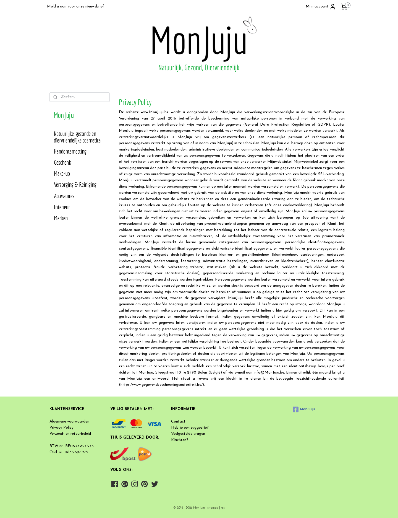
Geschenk (62, 162)
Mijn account (321, 6)
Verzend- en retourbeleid (70, 434)
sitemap (212, 507)
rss (223, 507)
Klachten (178, 440)
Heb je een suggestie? (190, 428)
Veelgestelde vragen (188, 434)
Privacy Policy (61, 428)
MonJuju (304, 409)
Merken (61, 217)
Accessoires (64, 195)
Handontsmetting (70, 151)
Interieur (62, 206)
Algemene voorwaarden (69, 421)
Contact (178, 421)
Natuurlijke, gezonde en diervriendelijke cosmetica (77, 137)
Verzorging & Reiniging (75, 184)
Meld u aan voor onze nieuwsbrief (75, 6)
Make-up (62, 173)
